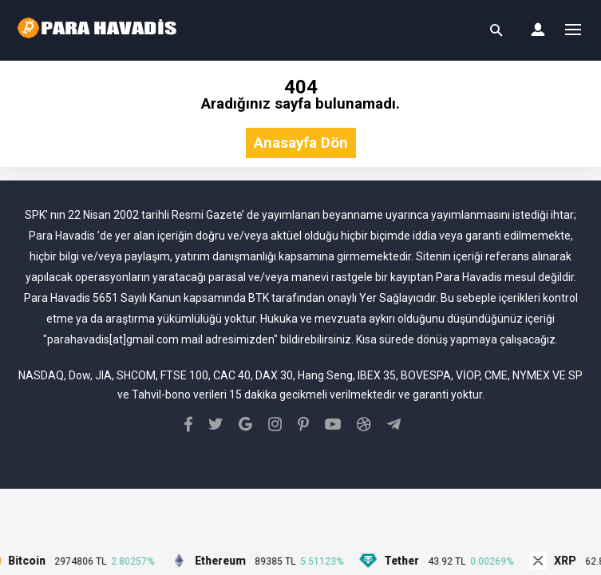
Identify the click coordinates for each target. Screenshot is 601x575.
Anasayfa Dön (301, 143)
